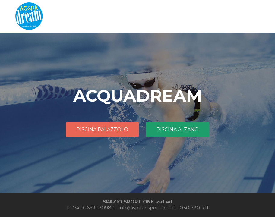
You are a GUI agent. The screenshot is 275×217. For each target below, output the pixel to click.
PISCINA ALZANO (177, 129)
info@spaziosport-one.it (147, 208)
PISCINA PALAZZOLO (102, 129)
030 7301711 (194, 208)
